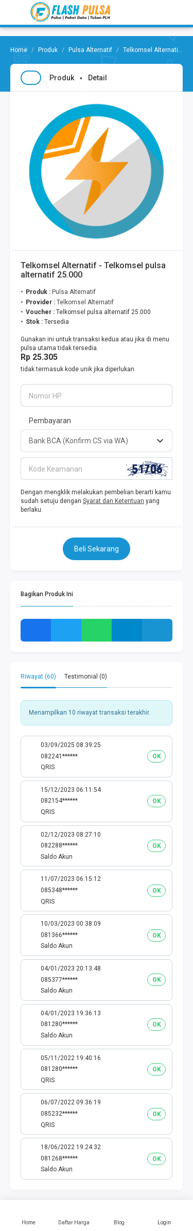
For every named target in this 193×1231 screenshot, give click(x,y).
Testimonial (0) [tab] (85, 676)
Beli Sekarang (96, 549)
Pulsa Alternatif (90, 50)
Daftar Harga (74, 1215)
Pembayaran (50, 421)
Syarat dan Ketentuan (113, 501)
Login (164, 1215)
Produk (48, 50)
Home (28, 1215)
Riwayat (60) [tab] (38, 676)
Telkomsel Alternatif (151, 50)
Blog (119, 1215)
